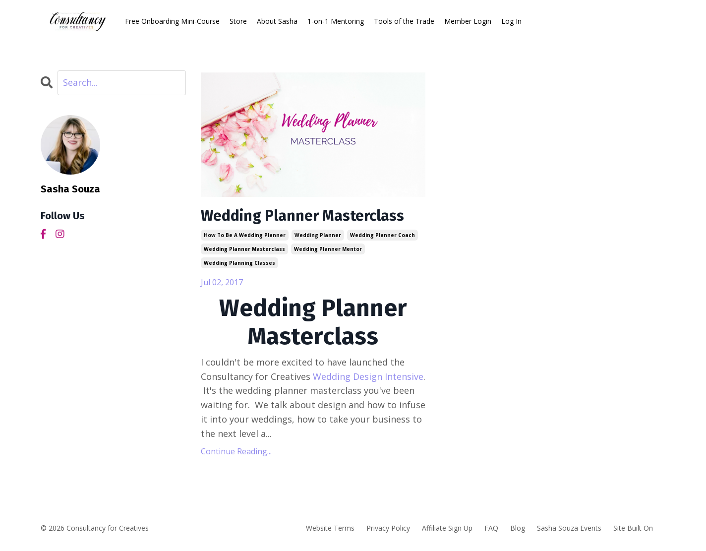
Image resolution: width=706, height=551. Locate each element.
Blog (517, 528)
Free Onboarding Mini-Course (172, 21)
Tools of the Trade (404, 21)
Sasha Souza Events (569, 528)
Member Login (467, 21)
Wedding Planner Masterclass (302, 216)
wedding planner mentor (328, 248)
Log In (511, 21)
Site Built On (633, 528)
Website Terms (330, 528)
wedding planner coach (382, 235)
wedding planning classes (239, 262)
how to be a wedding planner (245, 235)
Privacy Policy (388, 528)
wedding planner (317, 235)
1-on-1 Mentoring (335, 21)
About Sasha (277, 21)
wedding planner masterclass (244, 248)
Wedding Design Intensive (368, 376)
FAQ (491, 528)
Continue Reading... (236, 451)
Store (238, 21)
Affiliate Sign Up (447, 528)
